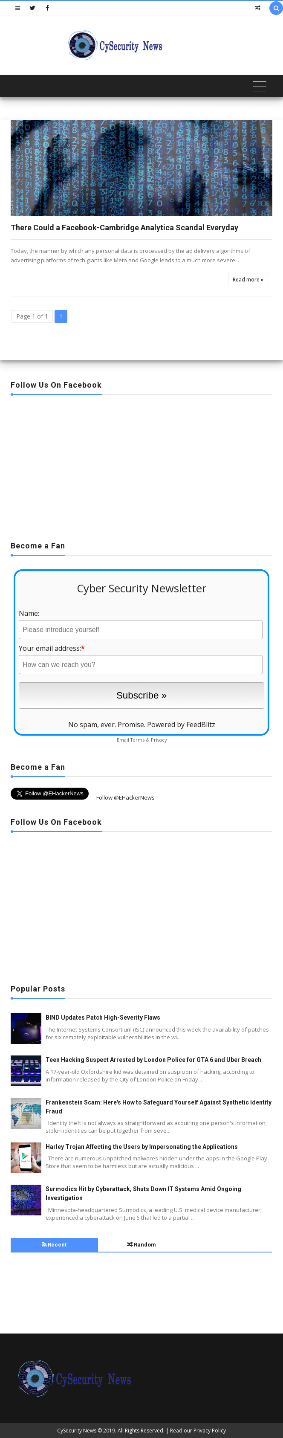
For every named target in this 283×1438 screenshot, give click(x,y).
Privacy (159, 739)
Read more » (248, 279)
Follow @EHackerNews (125, 797)
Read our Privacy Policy (198, 1430)
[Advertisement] (141, 465)
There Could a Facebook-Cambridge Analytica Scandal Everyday (124, 227)
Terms (137, 739)
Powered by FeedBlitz (181, 724)
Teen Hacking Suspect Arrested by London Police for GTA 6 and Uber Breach (153, 1059)
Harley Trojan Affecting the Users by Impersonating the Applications (142, 1146)
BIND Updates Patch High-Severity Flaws (103, 1017)
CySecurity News (76, 1430)
